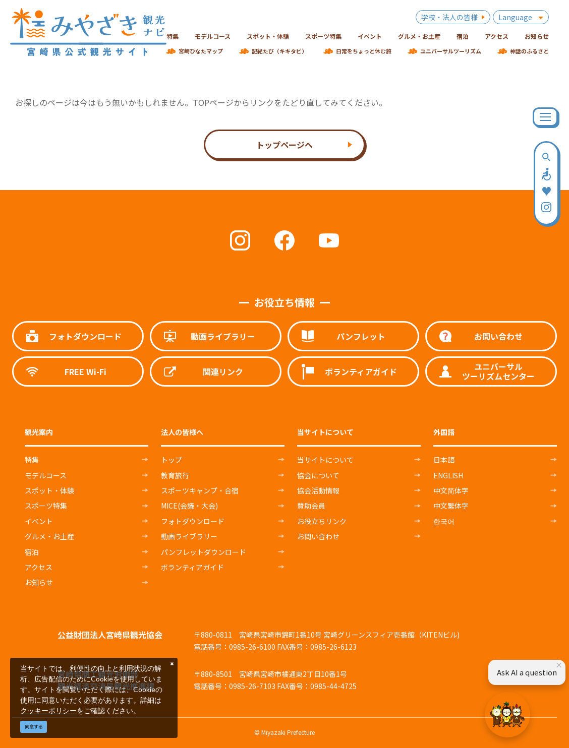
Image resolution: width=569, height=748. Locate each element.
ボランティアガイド (192, 567)
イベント (39, 521)
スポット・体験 (49, 490)
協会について (318, 475)
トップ (171, 460)
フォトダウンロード (192, 521)
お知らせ (39, 582)
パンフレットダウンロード (203, 552)
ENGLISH (448, 475)
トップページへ (284, 145)
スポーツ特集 (46, 506)
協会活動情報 (318, 490)
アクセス (38, 567)
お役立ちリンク (322, 521)
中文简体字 (451, 490)
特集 (32, 460)
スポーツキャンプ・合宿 (200, 490)
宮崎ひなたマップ (201, 51)
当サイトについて (325, 460)
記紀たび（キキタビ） (279, 51)
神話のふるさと (529, 51)
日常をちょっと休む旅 (363, 51)
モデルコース (46, 475)
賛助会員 (311, 506)
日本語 (443, 460)
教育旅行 (175, 475)
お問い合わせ (318, 536)
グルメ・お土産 (49, 536)
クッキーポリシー (48, 710)
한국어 (443, 521)
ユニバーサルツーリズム (450, 51)
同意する (34, 726)
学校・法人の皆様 (449, 17)
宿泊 (32, 552)
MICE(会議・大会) (189, 506)
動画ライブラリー (189, 536)
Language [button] (515, 17)
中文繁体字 (451, 506)
